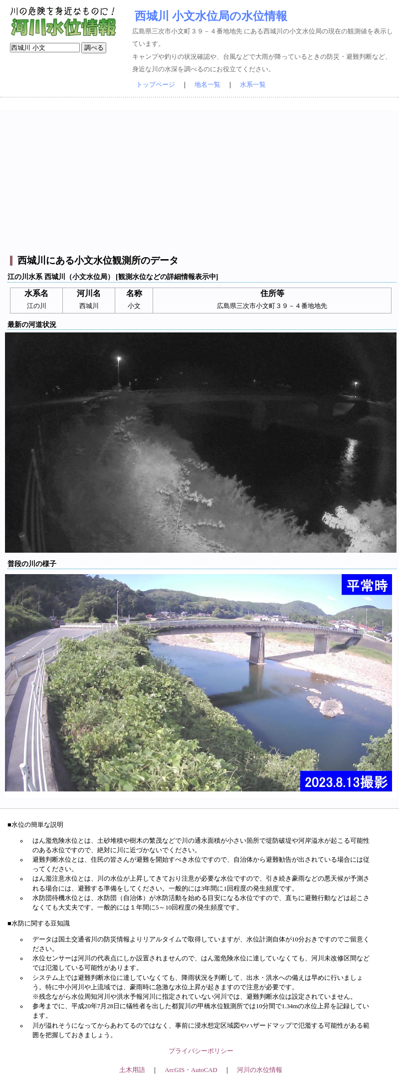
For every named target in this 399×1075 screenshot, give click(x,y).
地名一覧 (207, 84)
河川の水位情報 (259, 1070)
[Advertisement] (201, 180)
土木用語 (132, 1070)
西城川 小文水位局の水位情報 (211, 15)
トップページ (155, 84)
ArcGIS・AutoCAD (191, 1070)
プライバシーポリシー (201, 1051)
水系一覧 (253, 84)
